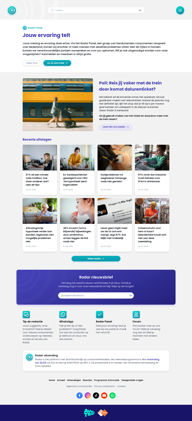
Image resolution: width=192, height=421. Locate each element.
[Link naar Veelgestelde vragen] (132, 380)
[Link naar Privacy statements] (104, 386)
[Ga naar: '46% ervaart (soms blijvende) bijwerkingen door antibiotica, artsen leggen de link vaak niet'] (77, 225)
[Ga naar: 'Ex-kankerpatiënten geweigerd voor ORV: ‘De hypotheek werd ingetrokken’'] (77, 170)
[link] (32, 63)
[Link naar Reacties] (87, 380)
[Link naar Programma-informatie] (106, 380)
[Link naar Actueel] (61, 380)
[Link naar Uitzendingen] (74, 380)
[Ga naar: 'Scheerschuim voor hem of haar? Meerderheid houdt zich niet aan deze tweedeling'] (152, 225)
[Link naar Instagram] (88, 395)
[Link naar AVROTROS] (89, 413)
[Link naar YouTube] (104, 395)
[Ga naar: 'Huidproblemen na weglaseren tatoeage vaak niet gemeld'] (115, 170)
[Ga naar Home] (12, 10)
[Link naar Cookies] (121, 386)
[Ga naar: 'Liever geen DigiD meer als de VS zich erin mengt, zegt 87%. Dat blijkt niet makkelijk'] (115, 225)
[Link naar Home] (52, 380)
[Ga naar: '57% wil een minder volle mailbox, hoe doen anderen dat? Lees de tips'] (40, 170)
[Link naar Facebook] (79, 395)
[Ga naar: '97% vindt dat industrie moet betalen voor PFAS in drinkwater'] (152, 170)
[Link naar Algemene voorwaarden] (79, 386)
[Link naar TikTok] (96, 395)
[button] (139, 10)
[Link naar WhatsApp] (112, 395)
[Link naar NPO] (103, 413)
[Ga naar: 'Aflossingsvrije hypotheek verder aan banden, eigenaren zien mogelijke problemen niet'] (40, 225)
